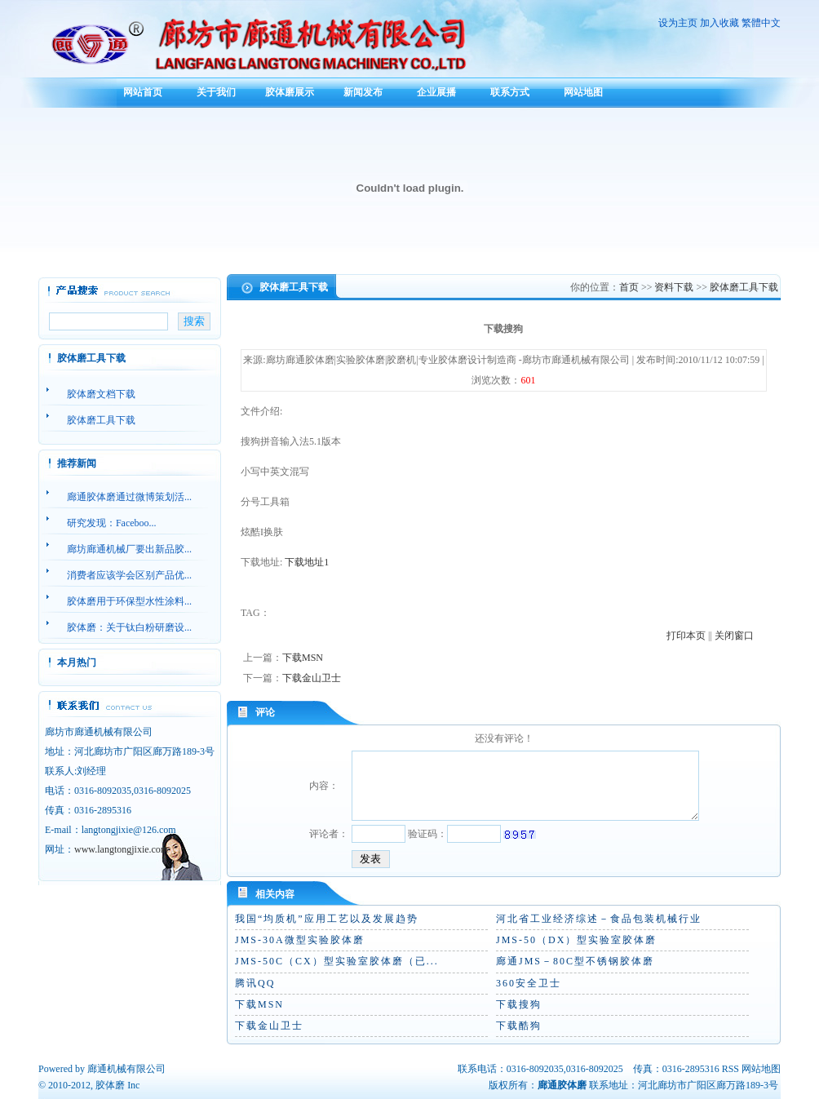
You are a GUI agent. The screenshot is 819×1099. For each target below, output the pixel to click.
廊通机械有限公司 (126, 1069)
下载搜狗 (519, 1004)
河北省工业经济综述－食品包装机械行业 (599, 918)
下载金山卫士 (311, 678)
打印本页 (686, 635)
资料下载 (673, 287)
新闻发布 (363, 92)
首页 (629, 287)
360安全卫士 (528, 983)
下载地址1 (307, 562)
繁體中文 (761, 23)
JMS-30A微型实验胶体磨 (300, 940)
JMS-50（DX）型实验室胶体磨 (576, 940)
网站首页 (142, 92)
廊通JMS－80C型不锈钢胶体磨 (575, 961)
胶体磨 (110, 1085)
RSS (730, 1069)
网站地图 (583, 92)
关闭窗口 (734, 635)
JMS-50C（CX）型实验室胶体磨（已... (337, 961)
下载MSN (302, 657)
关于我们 (216, 92)
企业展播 (436, 92)
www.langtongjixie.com (121, 849)
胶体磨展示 (289, 92)
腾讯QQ (255, 983)
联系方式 (509, 92)
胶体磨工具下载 (744, 287)
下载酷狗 (519, 1025)
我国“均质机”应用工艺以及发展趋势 (326, 918)
